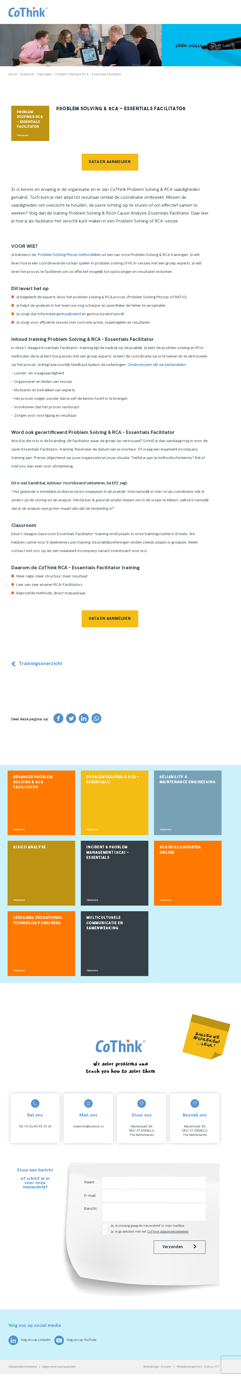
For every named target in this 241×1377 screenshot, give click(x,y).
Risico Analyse (29, 847)
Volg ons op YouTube (75, 1340)
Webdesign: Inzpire (157, 1367)
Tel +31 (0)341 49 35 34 (35, 1126)
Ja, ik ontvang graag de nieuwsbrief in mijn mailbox (148, 1226)
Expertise (27, 74)
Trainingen (44, 74)
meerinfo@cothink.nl (88, 1126)
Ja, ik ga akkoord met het (149, 1231)
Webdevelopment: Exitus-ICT (198, 1367)
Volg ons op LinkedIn (29, 1340)
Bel (197, 458)
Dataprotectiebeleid (22, 1367)
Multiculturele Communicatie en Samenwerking (104, 923)
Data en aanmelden (110, 162)
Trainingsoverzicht (36, 664)
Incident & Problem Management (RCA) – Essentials (107, 853)
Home (12, 74)
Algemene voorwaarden (59, 1367)
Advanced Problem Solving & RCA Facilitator (33, 782)
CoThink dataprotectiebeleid (167, 1231)
